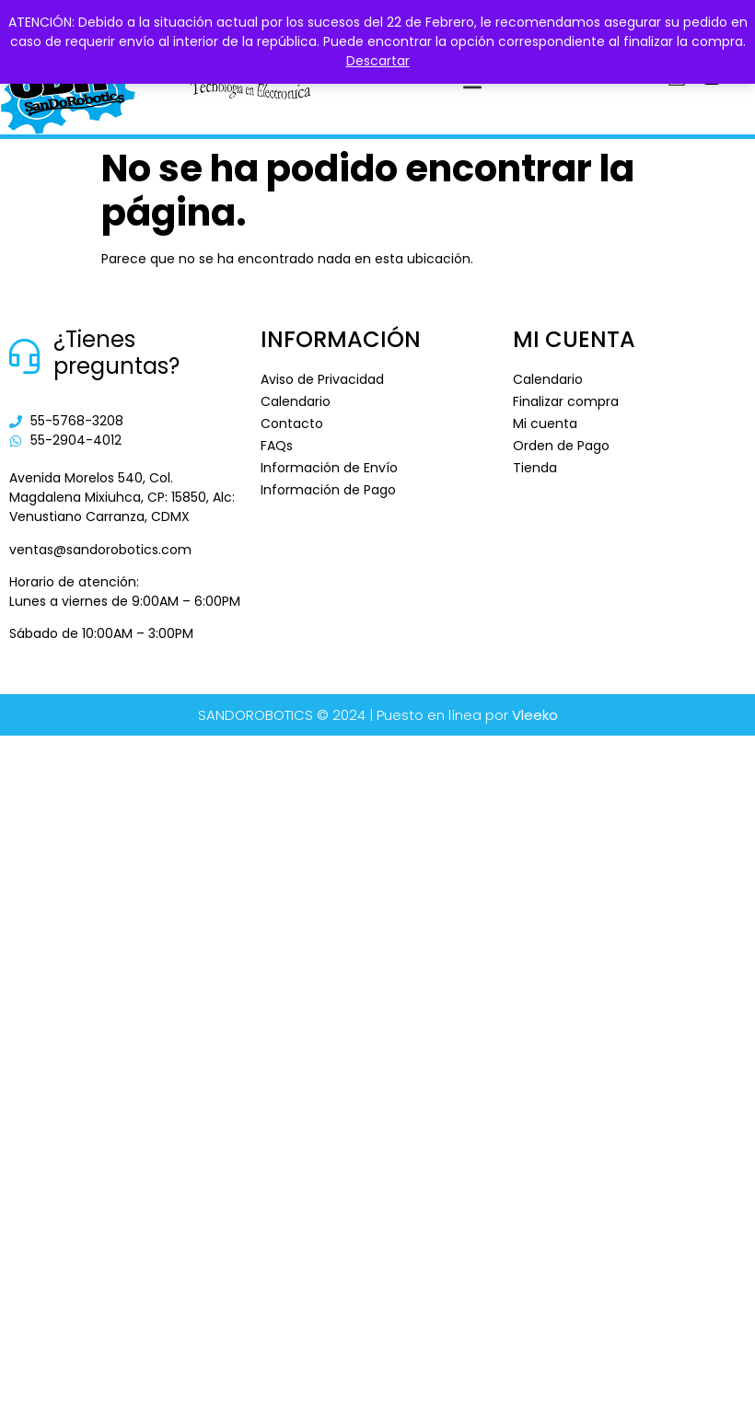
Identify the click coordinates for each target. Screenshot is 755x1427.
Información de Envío (329, 467)
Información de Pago (328, 490)
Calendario (296, 401)
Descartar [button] (378, 61)
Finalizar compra (566, 401)
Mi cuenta (545, 423)
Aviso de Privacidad (322, 379)
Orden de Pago (561, 445)
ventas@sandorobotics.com (100, 549)
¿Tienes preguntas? (116, 352)
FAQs (277, 445)
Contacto (292, 423)
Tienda (535, 467)
